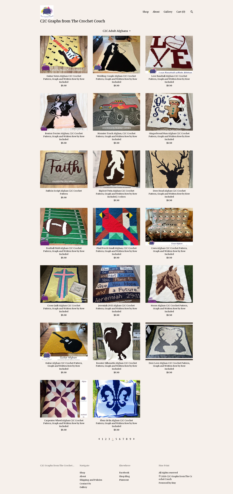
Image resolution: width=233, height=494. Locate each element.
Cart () (180, 11)
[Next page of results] (134, 439)
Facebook (124, 472)
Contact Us (85, 483)
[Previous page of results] (99, 439)
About (156, 11)
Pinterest (124, 480)
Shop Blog (124, 476)
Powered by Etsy (167, 483)
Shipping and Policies (91, 480)
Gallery (168, 11)
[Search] (192, 12)
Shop (146, 11)
